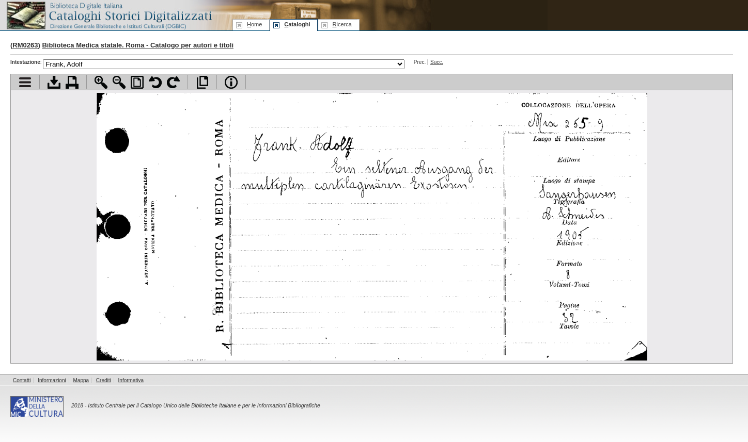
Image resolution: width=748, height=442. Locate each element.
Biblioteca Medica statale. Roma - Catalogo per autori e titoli (137, 45)
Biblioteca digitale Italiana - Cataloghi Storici (108, 14)
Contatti (21, 380)
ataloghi (297, 24)
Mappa (81, 380)
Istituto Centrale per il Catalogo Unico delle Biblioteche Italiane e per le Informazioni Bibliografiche (204, 405)
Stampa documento (72, 82)
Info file (231, 82)
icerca (341, 24)
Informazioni (52, 380)
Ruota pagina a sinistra (155, 82)
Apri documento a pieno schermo (202, 82)
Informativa (131, 380)
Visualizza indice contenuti (25, 82)
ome (254, 24)
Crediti (103, 380)
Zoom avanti (101, 82)
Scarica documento (54, 82)
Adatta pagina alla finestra (137, 82)
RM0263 (25, 45)
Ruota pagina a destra (173, 82)
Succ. (436, 62)
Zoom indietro (119, 82)
